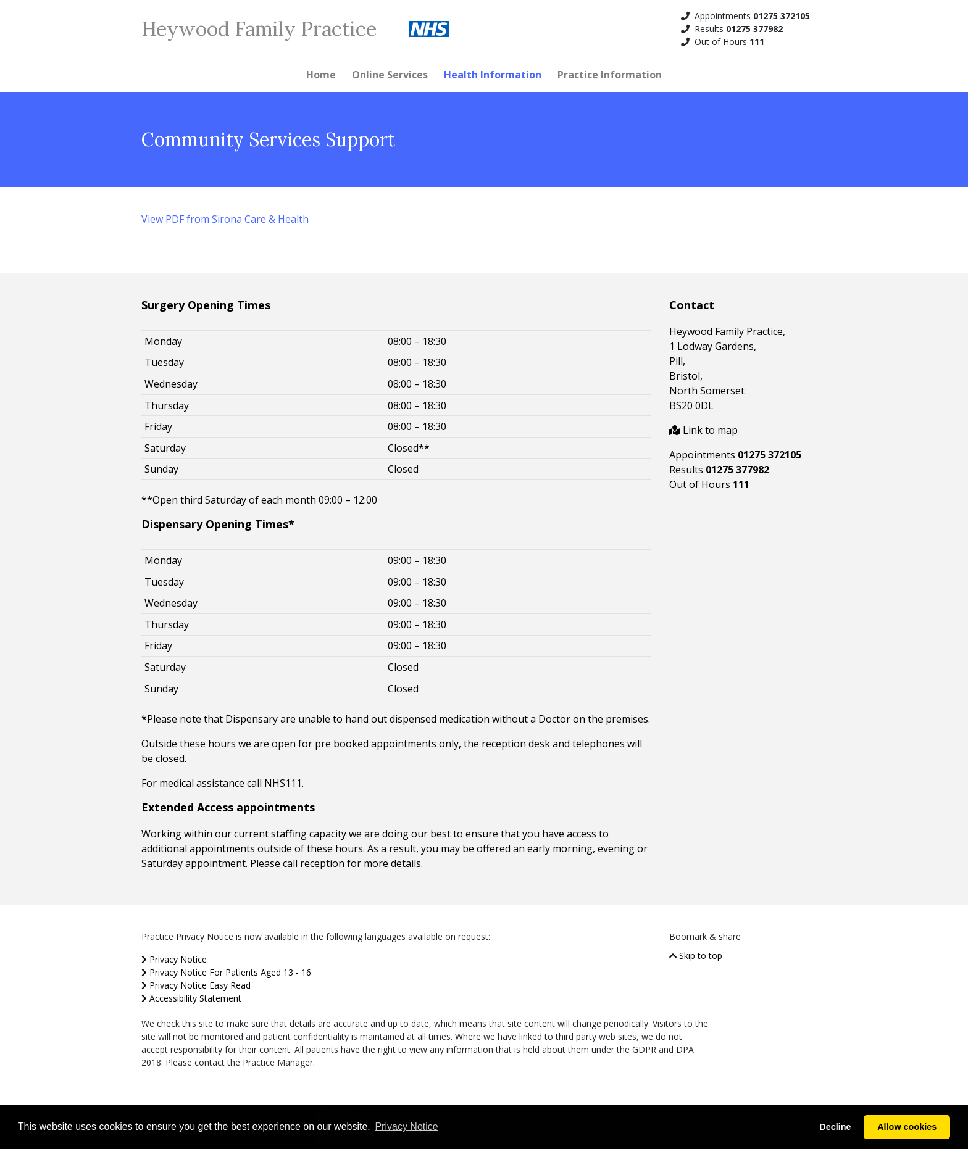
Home (321, 74)
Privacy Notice (174, 959)
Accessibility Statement (191, 998)
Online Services (390, 74)
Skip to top (695, 955)
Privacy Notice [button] (406, 1126)
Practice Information (609, 74)
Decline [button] (835, 1127)
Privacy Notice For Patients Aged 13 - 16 (226, 972)
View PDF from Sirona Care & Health (225, 219)
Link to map (703, 430)
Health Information (492, 74)
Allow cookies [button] (907, 1127)
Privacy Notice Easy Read (196, 985)
